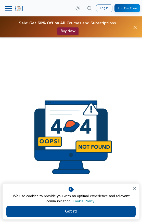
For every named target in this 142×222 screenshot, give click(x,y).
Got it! (71, 211)
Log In (104, 8)
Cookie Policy (83, 201)
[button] (78, 8)
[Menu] (8, 8)
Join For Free (127, 8)
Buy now (68, 31)
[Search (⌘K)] (89, 8)
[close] (134, 188)
